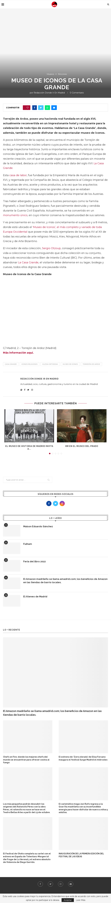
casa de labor (18, 175)
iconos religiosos (29, 364)
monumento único (15, 215)
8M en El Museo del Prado (81, 446)
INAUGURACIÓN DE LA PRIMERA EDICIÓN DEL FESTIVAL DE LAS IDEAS (81, 855)
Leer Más (80, 900)
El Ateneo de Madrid (35, 596)
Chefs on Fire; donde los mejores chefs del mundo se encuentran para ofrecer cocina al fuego (26, 760)
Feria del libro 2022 (34, 561)
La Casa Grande (28, 262)
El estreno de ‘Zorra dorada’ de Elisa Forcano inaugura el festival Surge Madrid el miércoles (83, 758)
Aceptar (68, 900)
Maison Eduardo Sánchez (38, 526)
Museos (50, 74)
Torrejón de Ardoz (91, 364)
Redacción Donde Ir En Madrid (49, 92)
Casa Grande (11, 364)
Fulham (27, 544)
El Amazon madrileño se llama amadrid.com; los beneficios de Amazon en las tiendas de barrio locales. (65, 581)
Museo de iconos (70, 364)
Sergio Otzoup (51, 248)
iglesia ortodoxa (50, 364)
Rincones (62, 74)
